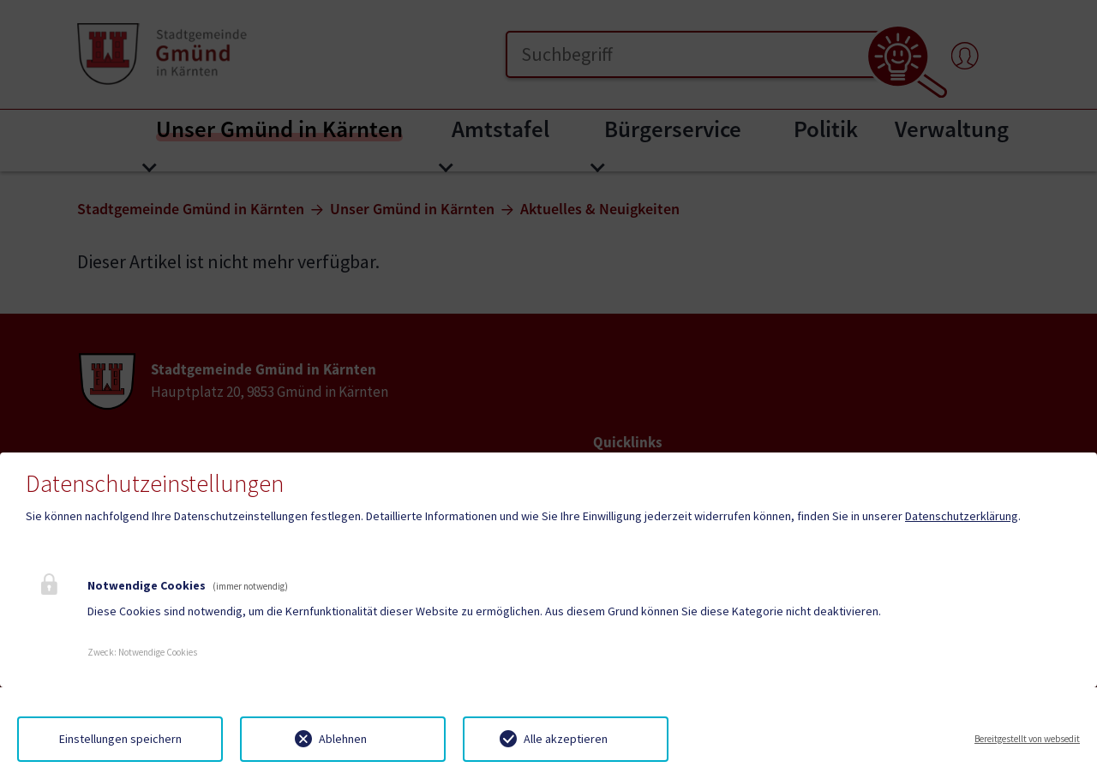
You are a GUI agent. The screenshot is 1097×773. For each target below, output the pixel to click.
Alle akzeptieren (566, 738)
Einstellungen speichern (120, 738)
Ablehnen (343, 738)
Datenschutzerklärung (961, 516)
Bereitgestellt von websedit (1027, 739)
